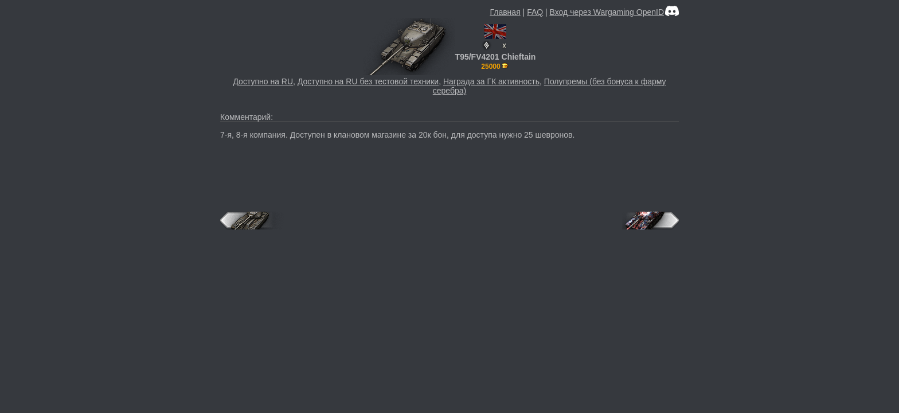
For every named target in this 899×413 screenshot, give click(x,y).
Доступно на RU (263, 81)
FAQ (535, 12)
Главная (505, 12)
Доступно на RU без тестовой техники (368, 81)
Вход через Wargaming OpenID (607, 12)
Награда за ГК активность (491, 81)
